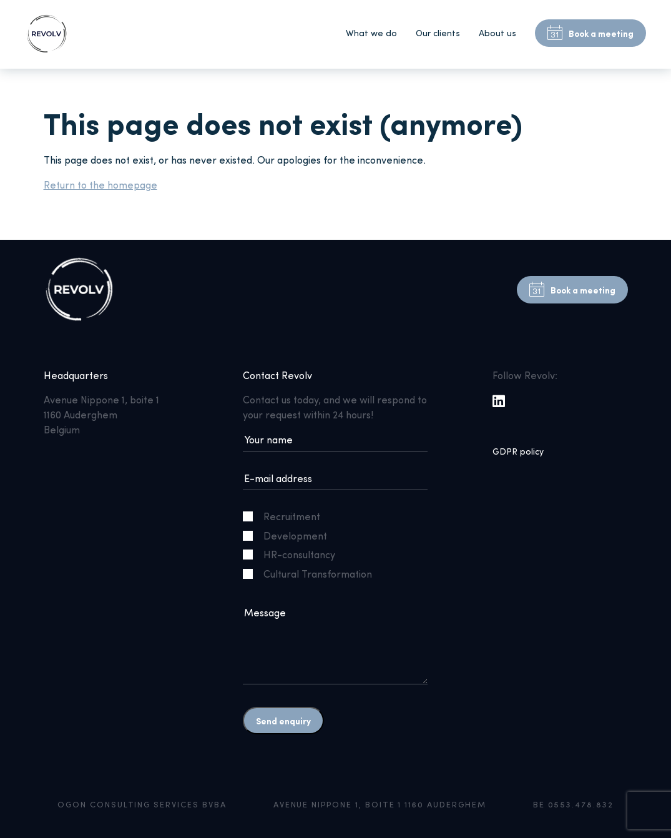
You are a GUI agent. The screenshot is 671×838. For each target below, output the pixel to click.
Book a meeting (590, 33)
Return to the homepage (100, 184)
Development (290, 535)
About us (497, 33)
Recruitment (286, 516)
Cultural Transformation (312, 573)
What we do (371, 33)
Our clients (438, 33)
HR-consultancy (294, 554)
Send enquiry (283, 720)
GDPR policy (518, 451)
